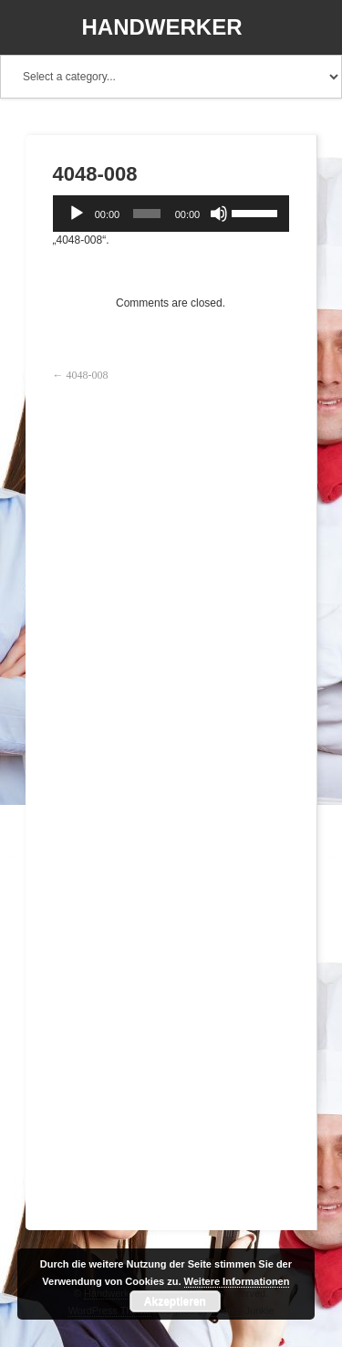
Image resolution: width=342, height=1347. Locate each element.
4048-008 (88, 375)
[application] (171, 213)
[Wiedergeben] (76, 213)
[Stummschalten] (219, 213)
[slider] (147, 213)
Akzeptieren (175, 1301)
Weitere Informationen (237, 1281)
